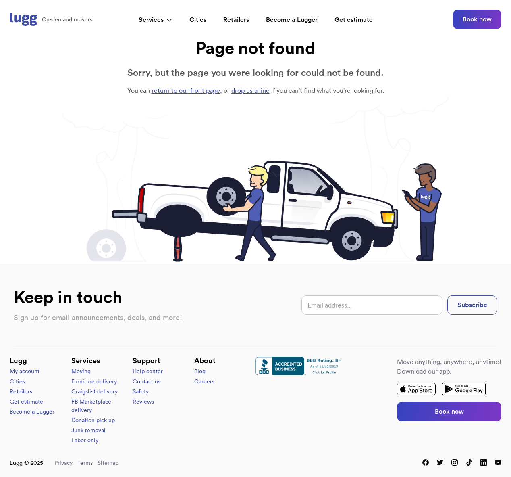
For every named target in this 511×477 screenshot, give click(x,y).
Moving (81, 371)
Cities (197, 19)
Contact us (146, 381)
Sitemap (108, 463)
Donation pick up (93, 420)
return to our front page (186, 90)
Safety (141, 391)
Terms (85, 463)
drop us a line (250, 90)
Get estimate (353, 19)
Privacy (63, 463)
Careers (204, 381)
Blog (200, 371)
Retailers (236, 19)
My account (24, 371)
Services (155, 19)
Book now (477, 19)
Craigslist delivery (94, 391)
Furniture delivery (94, 381)
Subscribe (472, 305)
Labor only (84, 440)
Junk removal (88, 430)
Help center (148, 371)
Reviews (143, 401)
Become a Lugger (32, 411)
